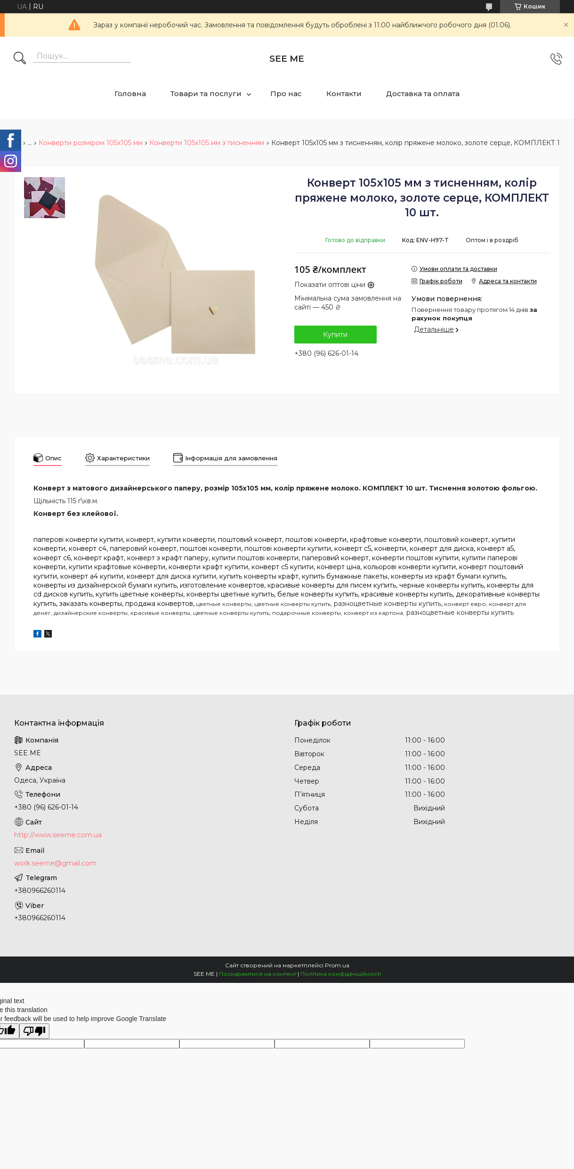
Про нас (286, 93)
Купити (335, 334)
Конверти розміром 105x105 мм (91, 143)
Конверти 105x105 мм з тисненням (206, 143)
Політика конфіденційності (340, 973)
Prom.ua (337, 965)
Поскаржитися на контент (257, 973)
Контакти (344, 93)
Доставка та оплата (423, 93)
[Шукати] (19, 59)
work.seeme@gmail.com (55, 863)
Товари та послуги (206, 93)
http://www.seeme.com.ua (58, 835)
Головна (130, 93)
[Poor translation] (34, 1031)
